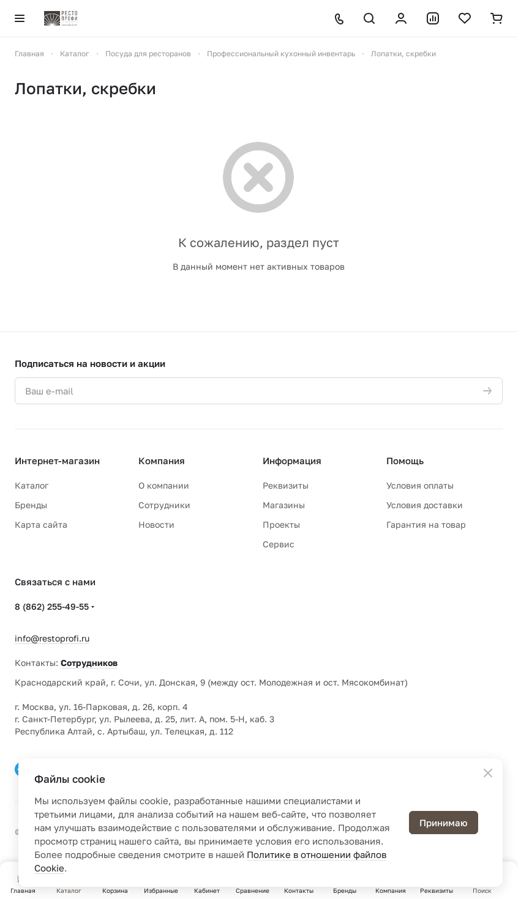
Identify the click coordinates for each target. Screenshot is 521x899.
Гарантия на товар (426, 524)
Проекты (281, 524)
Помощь (405, 460)
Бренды (31, 505)
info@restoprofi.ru (52, 638)
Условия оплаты (420, 485)
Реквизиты (286, 485)
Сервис (278, 544)
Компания (161, 460)
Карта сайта (41, 524)
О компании (163, 485)
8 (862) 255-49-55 (52, 606)
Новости (156, 524)
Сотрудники (164, 505)
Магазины (284, 505)
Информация (292, 460)
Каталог (31, 485)
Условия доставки (424, 505)
